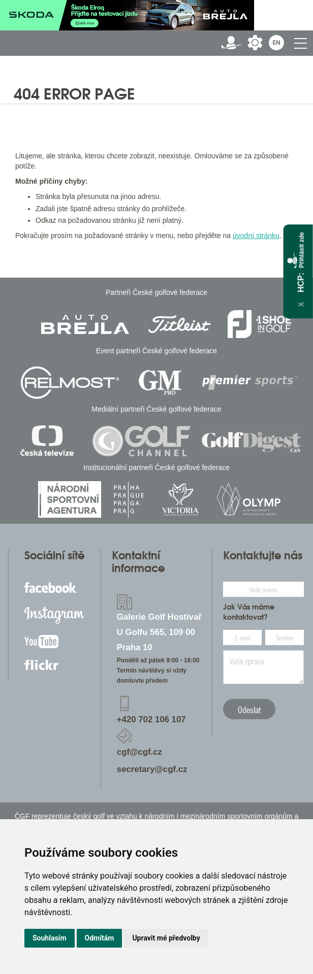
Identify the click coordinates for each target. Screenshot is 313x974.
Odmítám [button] (99, 938)
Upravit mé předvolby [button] (166, 938)
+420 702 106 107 (151, 719)
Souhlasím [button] (50, 938)
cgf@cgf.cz (139, 752)
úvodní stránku (256, 235)
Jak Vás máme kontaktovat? (248, 612)
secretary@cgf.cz (152, 769)
